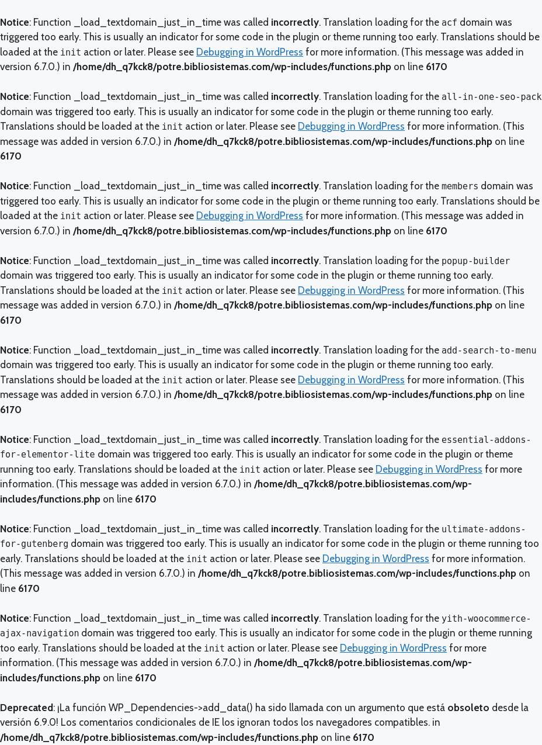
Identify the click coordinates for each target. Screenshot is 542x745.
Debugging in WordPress (249, 52)
